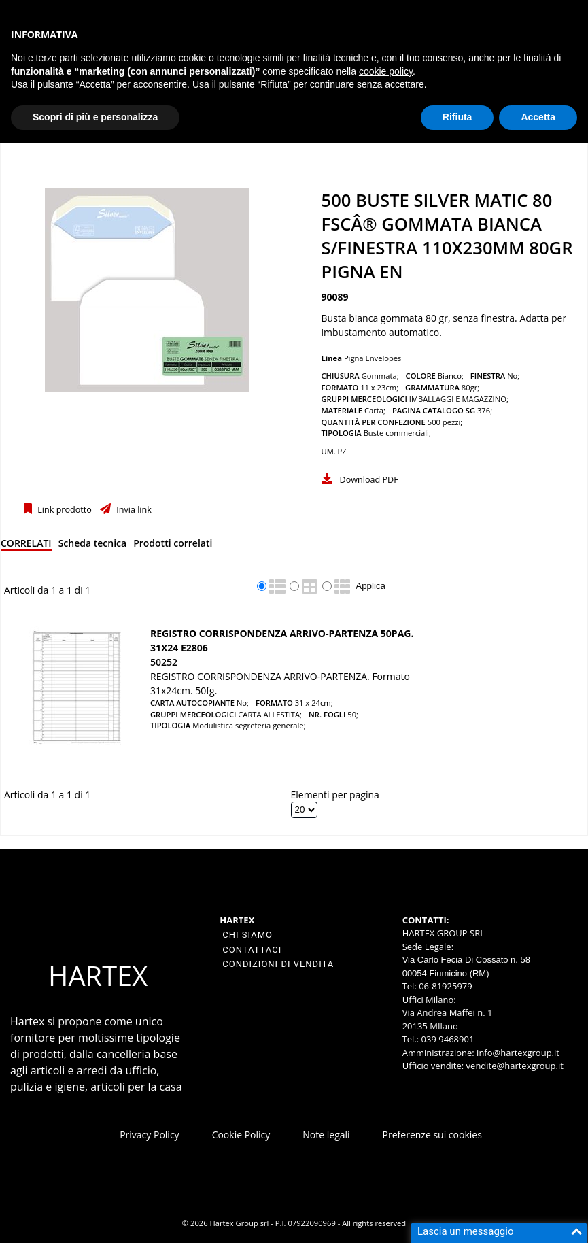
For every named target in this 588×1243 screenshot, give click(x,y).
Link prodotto (63, 509)
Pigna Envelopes (373, 358)
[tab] (26, 545)
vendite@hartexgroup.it (515, 1065)
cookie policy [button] (386, 71)
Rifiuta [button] (457, 117)
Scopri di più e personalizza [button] (95, 117)
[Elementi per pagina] (304, 810)
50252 (163, 661)
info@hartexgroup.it (516, 1052)
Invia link (133, 509)
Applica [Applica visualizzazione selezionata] (370, 586)
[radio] (261, 586)
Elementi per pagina (335, 794)
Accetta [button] (538, 117)
